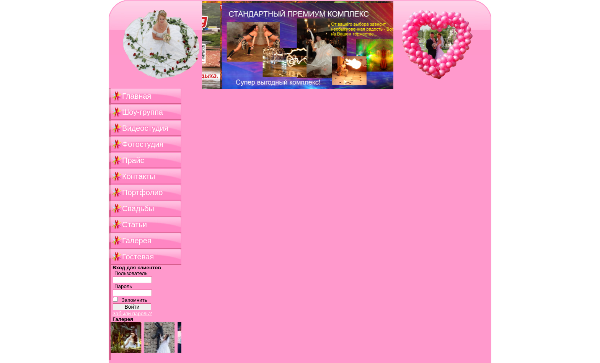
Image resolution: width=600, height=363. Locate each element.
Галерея (137, 240)
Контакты (138, 176)
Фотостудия (142, 144)
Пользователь (131, 273)
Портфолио (142, 192)
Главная (136, 96)
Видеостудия (145, 128)
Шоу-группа (142, 112)
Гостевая (138, 256)
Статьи (134, 224)
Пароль (123, 286)
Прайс (133, 160)
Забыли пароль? (132, 313)
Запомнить (134, 300)
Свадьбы (138, 208)
